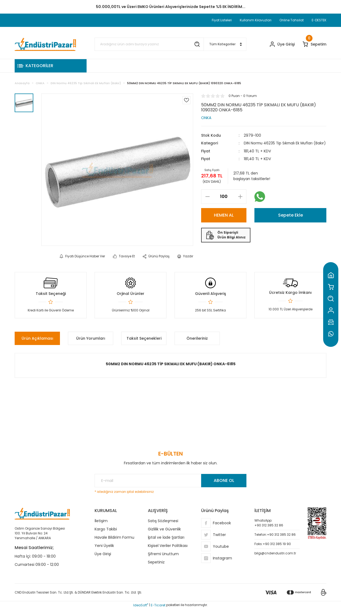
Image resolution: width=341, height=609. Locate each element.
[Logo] (45, 44)
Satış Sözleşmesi (163, 520)
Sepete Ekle (290, 220)
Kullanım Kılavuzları (255, 20)
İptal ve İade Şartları (166, 537)
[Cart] (314, 44)
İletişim (101, 520)
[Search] (149, 44)
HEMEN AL (224, 220)
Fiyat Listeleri (222, 20)
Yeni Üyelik (104, 545)
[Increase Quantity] (240, 202)
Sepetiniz (156, 562)
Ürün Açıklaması (37, 338)
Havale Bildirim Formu (114, 537)
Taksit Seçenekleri (144, 338)
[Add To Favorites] (186, 100)
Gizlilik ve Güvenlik (164, 529)
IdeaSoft (140, 605)
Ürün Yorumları (90, 338)
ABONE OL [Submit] (224, 480)
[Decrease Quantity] (207, 202)
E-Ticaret (158, 605)
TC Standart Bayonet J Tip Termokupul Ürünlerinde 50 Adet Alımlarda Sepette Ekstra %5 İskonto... (170, 6)
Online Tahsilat (291, 20)
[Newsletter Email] (170, 480)
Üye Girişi (103, 554)
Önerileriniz (197, 338)
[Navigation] (51, 65)
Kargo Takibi (106, 529)
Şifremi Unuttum (163, 554)
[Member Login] (282, 44)
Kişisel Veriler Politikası (168, 545)
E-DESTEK (319, 20)
